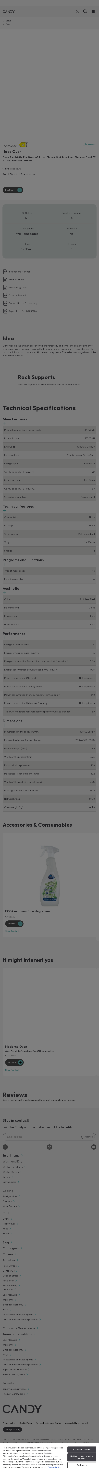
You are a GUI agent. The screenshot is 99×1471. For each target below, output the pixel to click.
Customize (82, 1465)
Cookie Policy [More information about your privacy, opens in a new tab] (54, 1467)
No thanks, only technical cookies (81, 1457)
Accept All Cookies (81, 1449)
